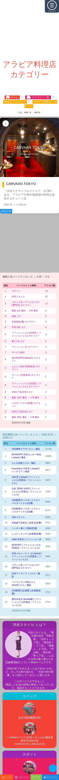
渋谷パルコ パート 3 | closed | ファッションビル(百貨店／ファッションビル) (26, 556)
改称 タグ (16, 316)
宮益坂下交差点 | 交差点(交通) (26, 522)
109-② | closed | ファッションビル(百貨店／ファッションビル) (26, 480)
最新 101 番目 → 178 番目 (25, 310)
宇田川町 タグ (18, 327)
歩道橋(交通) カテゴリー (24, 321)
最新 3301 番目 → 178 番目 (25, 417)
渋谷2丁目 (6, 211)
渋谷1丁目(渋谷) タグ (22, 411)
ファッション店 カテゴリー (25, 347)
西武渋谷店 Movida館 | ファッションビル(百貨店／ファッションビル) (26, 602)
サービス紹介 (18, 352)
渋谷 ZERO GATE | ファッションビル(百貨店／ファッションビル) (26, 491)
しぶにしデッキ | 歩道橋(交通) (26, 533)
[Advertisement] (29, 29)
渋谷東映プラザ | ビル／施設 (26, 449)
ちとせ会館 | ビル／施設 (24, 463)
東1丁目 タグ (18, 341)
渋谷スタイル (18, 296)
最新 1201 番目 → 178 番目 (25, 397)
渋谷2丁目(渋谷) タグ (22, 392)
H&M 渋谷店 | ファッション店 (26, 539)
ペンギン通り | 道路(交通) (24, 528)
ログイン (16, 291)
